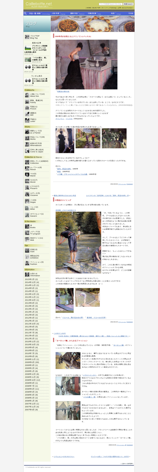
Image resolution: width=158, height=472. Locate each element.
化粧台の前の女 (63, 91)
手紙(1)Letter (33, 120)
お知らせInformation (35, 275)
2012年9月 (30, 315)
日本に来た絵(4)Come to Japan (37, 151)
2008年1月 (30, 401)
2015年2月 (30, 279)
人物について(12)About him (37, 95)
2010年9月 (30, 347)
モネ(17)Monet (33, 181)
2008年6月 (30, 389)
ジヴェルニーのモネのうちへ (64, 456)
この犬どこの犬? (60, 333)
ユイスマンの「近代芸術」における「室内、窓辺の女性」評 (107, 195)
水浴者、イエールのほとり (66, 210)
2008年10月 (30, 380)
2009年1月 (30, 371)
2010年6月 (30, 356)
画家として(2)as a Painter (36, 132)
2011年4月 (30, 335)
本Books (33, 226)
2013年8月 (30, 303)
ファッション (122, 184)
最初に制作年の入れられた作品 (65, 195)
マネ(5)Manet (33, 175)
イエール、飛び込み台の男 (72, 317)
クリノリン (60, 119)
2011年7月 (30, 333)
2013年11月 (30, 297)
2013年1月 (30, 312)
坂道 (59, 171)
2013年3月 (30, 306)
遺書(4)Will (33, 114)
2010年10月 (30, 344)
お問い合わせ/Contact (125, 8)
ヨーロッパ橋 (118, 345)
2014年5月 (30, 288)
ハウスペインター (89, 375)
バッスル (69, 119)
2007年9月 (30, 410)
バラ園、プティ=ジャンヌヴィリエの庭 (72, 174)
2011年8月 (30, 330)
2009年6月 (30, 362)
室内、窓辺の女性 (64, 169)
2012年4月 (30, 318)
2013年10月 (30, 300)
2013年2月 (30, 309)
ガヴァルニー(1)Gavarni (37, 215)
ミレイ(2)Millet (34, 208)
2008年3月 (30, 395)
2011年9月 (30, 327)
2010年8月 (30, 350)
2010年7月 (30, 353)
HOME (89, 8)
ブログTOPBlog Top (35, 37)
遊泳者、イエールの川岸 (96, 317)
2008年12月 (30, 374)
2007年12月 (30, 404)
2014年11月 (30, 285)
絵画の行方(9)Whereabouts (36, 144)
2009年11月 (30, 359)
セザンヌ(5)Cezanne (35, 194)
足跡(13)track (33, 250)
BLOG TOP (96, 8)
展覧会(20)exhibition (34, 257)
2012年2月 (30, 321)
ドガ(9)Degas (33, 201)
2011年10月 (30, 324)
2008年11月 (30, 377)
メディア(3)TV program (35, 233)
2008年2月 (30, 398)
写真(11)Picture (33, 108)
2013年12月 (30, 294)
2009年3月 (30, 365)
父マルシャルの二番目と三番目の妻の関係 (39, 67)
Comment (130, 184)
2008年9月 (30, 383)
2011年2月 (30, 338)
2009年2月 (30, 368)
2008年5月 (30, 392)
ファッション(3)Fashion (37, 263)
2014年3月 (30, 291)
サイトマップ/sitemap (109, 8)
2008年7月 (30, 386)
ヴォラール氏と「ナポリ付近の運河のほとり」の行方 (110, 456)
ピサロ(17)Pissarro (34, 187)
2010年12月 (30, 341)
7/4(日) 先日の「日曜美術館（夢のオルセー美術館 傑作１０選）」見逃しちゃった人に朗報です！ (94, 336)
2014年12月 (30, 282)
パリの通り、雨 (89, 397)
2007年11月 (30, 407)
